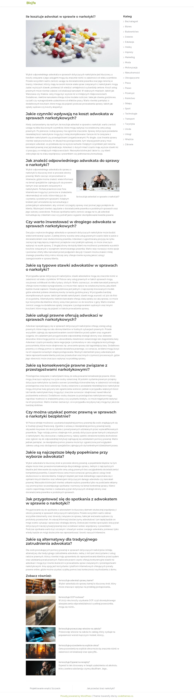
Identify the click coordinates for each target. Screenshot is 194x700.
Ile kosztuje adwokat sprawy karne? (76, 580)
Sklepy (128, 103)
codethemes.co (125, 696)
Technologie (131, 113)
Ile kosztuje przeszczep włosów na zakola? (80, 629)
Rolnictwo (130, 98)
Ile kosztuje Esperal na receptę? (74, 662)
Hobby (128, 47)
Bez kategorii (131, 21)
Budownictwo (132, 31)
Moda (128, 62)
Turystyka (130, 124)
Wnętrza (129, 139)
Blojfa (31, 3)
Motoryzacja (131, 67)
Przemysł (129, 93)
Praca (128, 83)
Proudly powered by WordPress (76, 696)
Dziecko (129, 37)
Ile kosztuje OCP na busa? (71, 597)
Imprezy (129, 52)
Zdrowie (129, 144)
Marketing (130, 57)
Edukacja (129, 42)
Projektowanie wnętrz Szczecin (45, 688)
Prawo (128, 88)
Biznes (128, 26)
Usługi (128, 134)
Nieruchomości (132, 73)
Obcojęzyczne (132, 78)
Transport (130, 119)
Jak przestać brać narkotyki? (101, 688)
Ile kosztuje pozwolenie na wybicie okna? (79, 645)
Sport (128, 108)
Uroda (128, 129)
